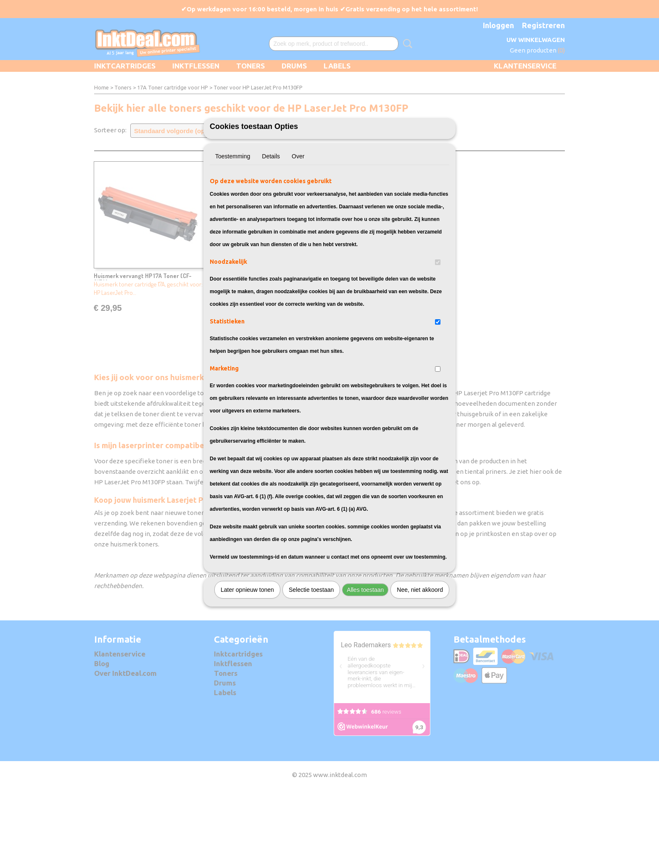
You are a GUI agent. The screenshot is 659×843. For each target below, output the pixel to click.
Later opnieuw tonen (247, 636)
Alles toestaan (365, 636)
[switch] (437, 309)
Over (298, 203)
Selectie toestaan (311, 636)
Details (271, 203)
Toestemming (232, 203)
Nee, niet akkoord (420, 636)
